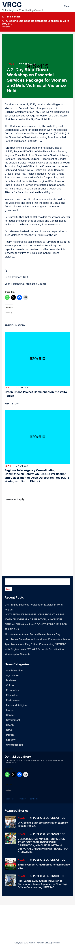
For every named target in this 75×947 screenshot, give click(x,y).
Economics (12, 690)
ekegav (27, 64)
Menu (67, 6)
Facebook (9, 799)
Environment (13, 700)
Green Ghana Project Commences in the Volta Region (36, 394)
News (10, 64)
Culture (10, 685)
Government (13, 720)
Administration (14, 670)
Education (11, 695)
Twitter (22, 799)
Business (11, 680)
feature (10, 710)
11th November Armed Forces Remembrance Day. (33, 634)
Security (10, 740)
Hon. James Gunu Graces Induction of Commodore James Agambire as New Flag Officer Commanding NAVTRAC (42, 884)
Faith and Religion (16, 705)
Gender (10, 715)
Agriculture (12, 675)
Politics (10, 735)
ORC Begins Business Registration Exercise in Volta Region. (35, 22)
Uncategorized (14, 745)
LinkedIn (34, 799)
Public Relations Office (49, 818)
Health (10, 725)
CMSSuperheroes (52, 942)
